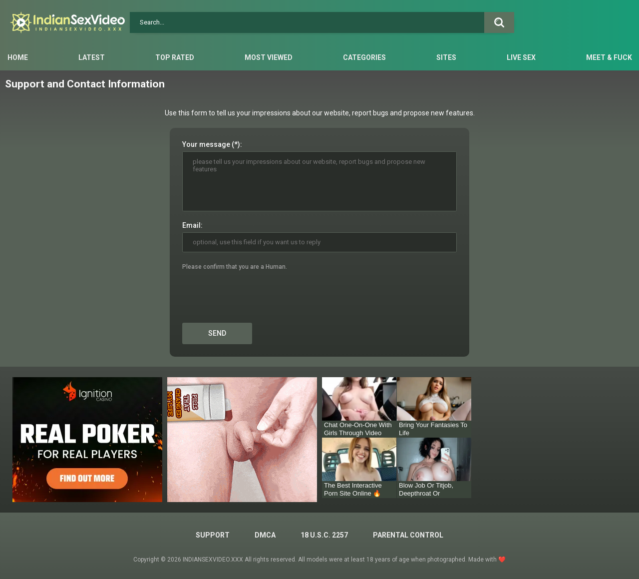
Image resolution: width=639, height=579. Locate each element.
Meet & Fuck (609, 57)
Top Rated (174, 57)
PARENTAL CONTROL (408, 535)
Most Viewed (269, 57)
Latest (91, 57)
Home (17, 57)
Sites (446, 57)
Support (213, 535)
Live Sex (521, 57)
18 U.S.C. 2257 (324, 535)
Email (191, 225)
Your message (206, 144)
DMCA (265, 535)
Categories (364, 57)
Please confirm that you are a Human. (234, 266)
